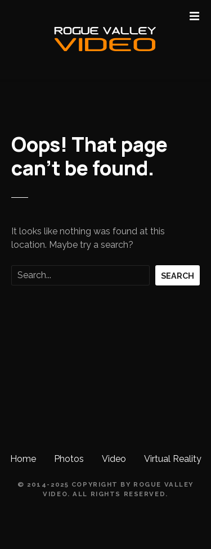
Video (114, 458)
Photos (69, 458)
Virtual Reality (172, 458)
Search (177, 275)
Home (23, 458)
